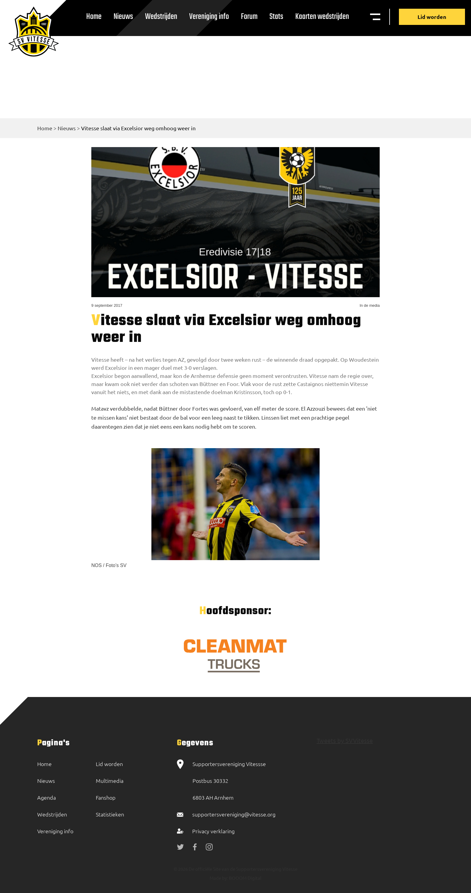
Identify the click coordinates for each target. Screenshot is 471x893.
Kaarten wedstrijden (322, 16)
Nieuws (123, 16)
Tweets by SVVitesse (345, 740)
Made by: (219, 878)
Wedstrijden (161, 16)
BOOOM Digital (244, 878)
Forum (249, 16)
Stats (276, 16)
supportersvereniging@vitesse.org (233, 814)
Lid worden (432, 16)
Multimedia (109, 780)
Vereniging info (209, 16)
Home (94, 16)
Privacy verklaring (213, 831)
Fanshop (106, 797)
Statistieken (110, 814)
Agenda (46, 797)
